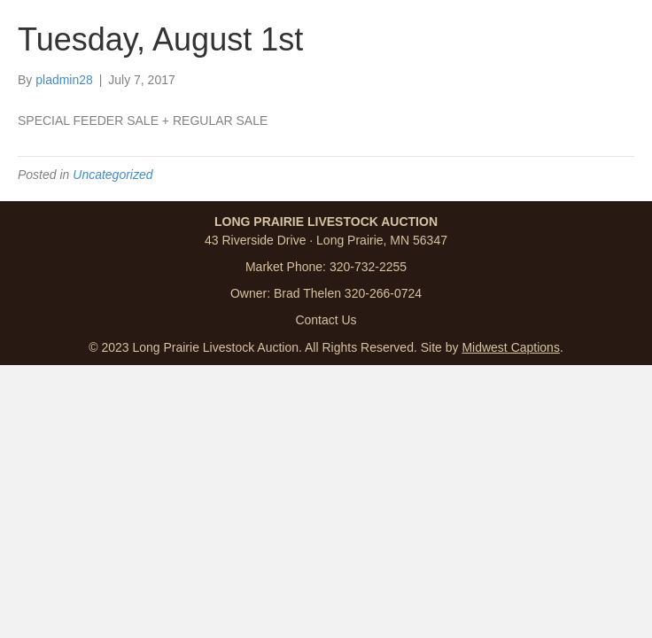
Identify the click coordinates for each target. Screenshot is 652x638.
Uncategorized (112, 174)
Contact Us (325, 320)
